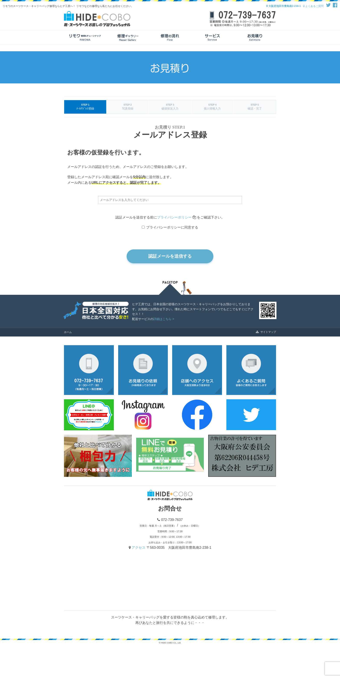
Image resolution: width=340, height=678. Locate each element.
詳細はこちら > (163, 319)
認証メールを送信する (170, 256)
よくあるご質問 (313, 6)
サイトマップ (266, 331)
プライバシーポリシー (174, 217)
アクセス (139, 547)
